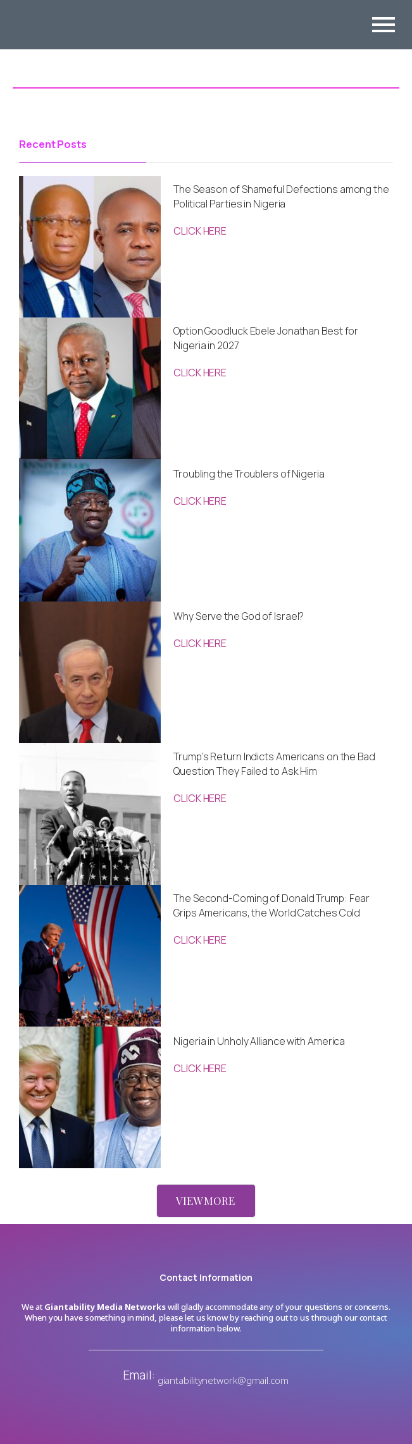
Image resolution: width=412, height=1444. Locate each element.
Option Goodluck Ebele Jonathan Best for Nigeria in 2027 (265, 338)
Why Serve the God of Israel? (238, 616)
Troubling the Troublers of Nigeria (249, 474)
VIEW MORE (205, 1200)
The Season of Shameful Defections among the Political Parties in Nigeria (281, 196)
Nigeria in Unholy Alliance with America (259, 1041)
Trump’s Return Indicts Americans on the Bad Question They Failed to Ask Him (274, 764)
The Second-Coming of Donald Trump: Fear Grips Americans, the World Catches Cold (271, 905)
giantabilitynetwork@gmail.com (223, 1380)
